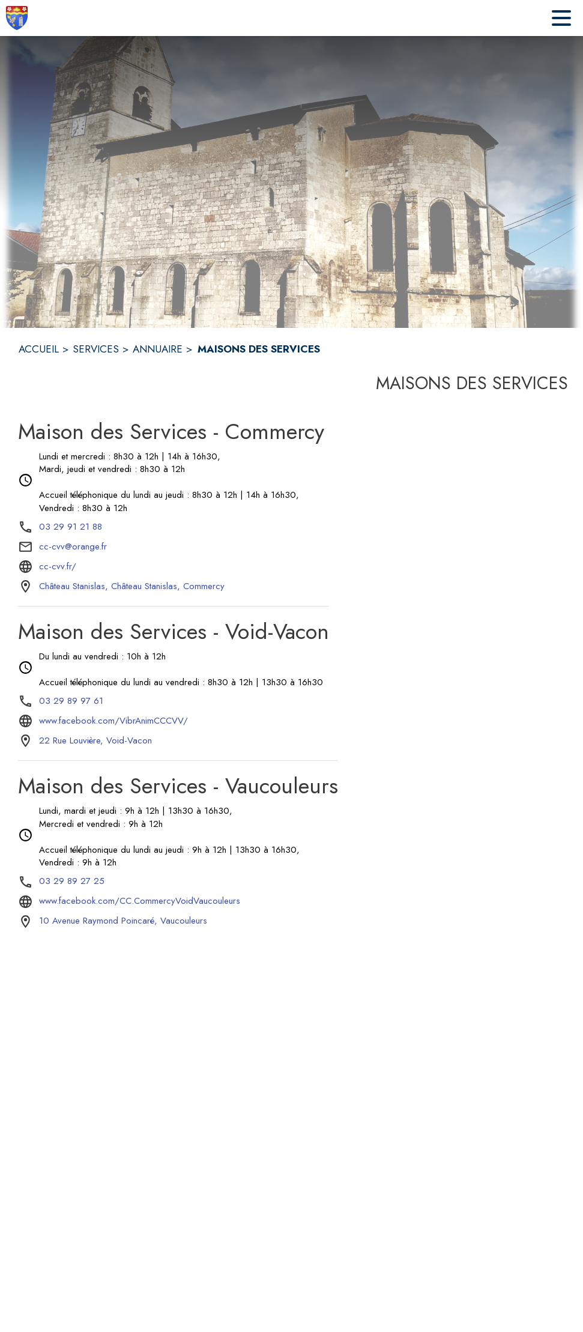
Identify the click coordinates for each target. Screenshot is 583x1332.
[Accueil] (17, 18)
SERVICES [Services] (96, 349)
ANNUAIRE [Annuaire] (158, 349)
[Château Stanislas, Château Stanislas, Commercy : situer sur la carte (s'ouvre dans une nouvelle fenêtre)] (132, 587)
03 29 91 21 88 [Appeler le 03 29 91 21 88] (70, 526)
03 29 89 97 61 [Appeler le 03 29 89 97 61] (71, 700)
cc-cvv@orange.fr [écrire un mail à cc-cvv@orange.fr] (73, 546)
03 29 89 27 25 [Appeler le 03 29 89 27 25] (71, 881)
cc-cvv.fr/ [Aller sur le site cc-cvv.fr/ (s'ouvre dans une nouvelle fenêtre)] (57, 566)
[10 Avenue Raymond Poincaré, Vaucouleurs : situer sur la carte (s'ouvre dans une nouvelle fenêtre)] (123, 921)
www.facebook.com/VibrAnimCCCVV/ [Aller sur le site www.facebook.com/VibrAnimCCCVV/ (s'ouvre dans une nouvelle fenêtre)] (113, 720)
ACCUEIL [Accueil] (39, 349)
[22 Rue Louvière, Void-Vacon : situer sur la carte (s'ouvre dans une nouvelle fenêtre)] (95, 741)
